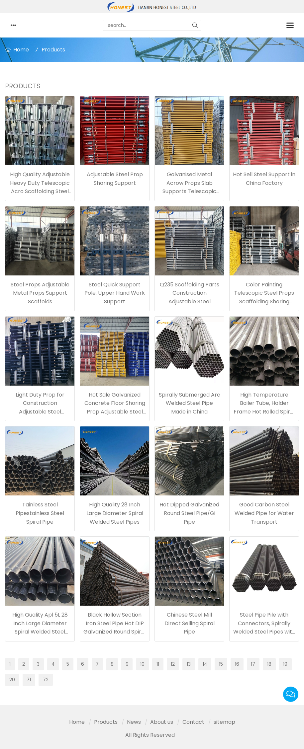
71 (29, 679)
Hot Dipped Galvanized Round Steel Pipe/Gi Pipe (189, 513)
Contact (193, 722)
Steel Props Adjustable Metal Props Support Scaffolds (40, 293)
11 (157, 664)
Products (53, 49)
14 (205, 664)
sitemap (224, 722)
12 (173, 664)
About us (161, 722)
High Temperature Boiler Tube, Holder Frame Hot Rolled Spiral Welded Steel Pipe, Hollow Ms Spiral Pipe (264, 411)
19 (285, 664)
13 (189, 664)
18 (269, 664)
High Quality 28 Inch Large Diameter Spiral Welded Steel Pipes (114, 513)
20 (12, 679)
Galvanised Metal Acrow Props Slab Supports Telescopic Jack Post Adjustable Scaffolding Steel (189, 191)
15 (221, 664)
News (134, 722)
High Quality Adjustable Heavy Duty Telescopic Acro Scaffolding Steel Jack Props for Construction (40, 191)
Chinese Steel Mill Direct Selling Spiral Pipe (189, 623)
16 (237, 664)
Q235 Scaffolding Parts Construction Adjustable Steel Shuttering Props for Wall (189, 301)
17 (253, 664)
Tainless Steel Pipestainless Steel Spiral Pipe (40, 513)
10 (142, 664)
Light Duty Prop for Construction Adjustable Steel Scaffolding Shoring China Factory (40, 411)
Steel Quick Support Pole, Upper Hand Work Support (114, 293)
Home (21, 49)
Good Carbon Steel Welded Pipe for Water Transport (264, 513)
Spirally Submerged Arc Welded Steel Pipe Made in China (189, 403)
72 (46, 679)
